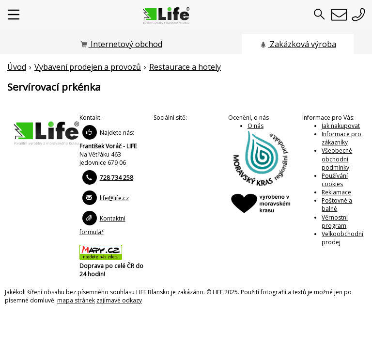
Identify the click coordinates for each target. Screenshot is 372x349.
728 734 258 (116, 178)
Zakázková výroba (297, 44)
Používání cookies (335, 180)
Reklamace (336, 192)
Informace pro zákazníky (341, 138)
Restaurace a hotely (185, 67)
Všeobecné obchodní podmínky (337, 158)
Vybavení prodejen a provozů (87, 67)
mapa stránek (76, 300)
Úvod (16, 67)
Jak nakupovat (341, 126)
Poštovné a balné (337, 204)
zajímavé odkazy (119, 300)
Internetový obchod (121, 44)
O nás (256, 126)
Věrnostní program (335, 221)
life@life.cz (114, 198)
